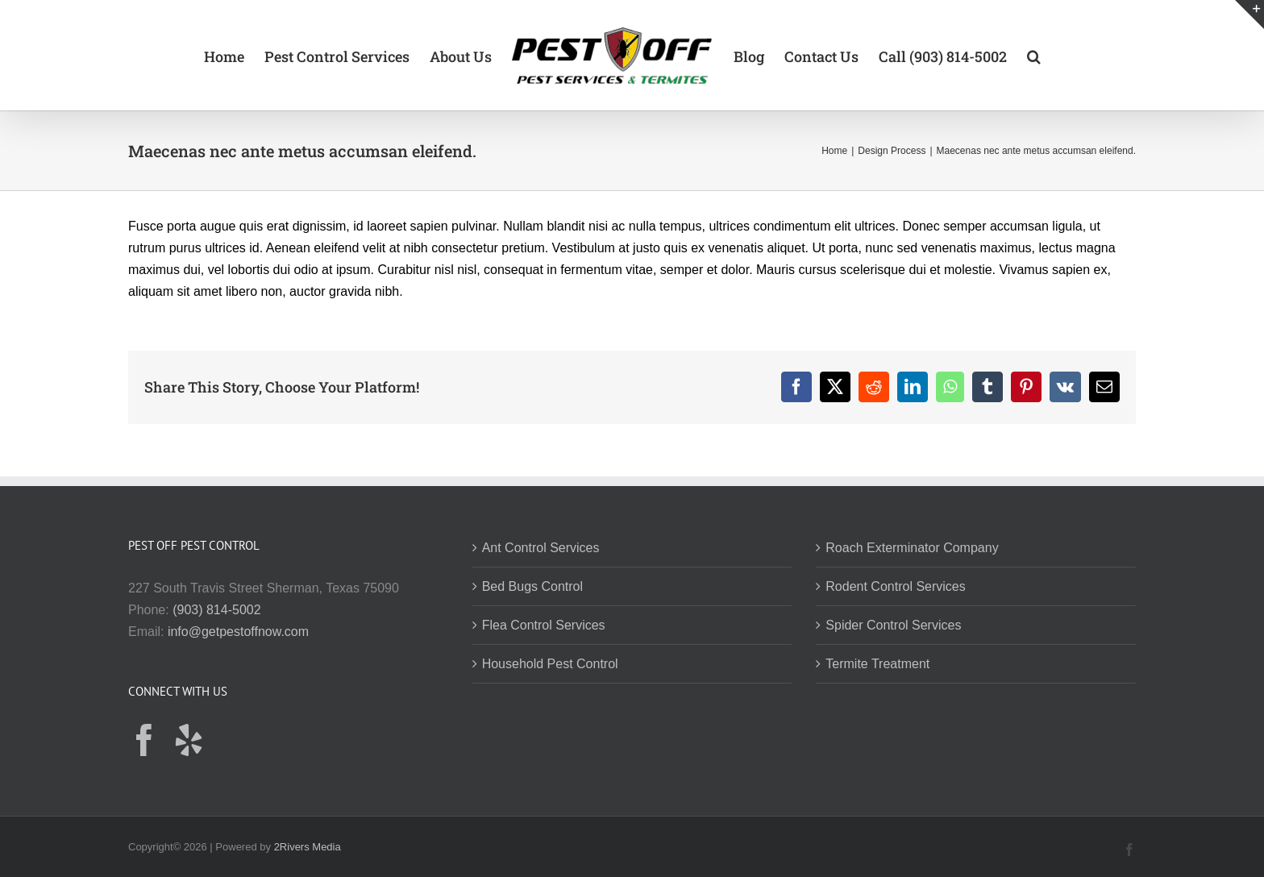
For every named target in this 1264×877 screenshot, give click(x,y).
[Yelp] (189, 740)
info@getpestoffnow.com (238, 631)
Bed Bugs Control (532, 586)
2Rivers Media (307, 847)
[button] (1034, 55)
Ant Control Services (541, 548)
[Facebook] (144, 740)
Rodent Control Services (895, 586)
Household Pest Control (550, 664)
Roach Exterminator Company (911, 548)
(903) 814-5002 (216, 610)
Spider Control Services (893, 625)
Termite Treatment (877, 664)
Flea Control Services (543, 625)
